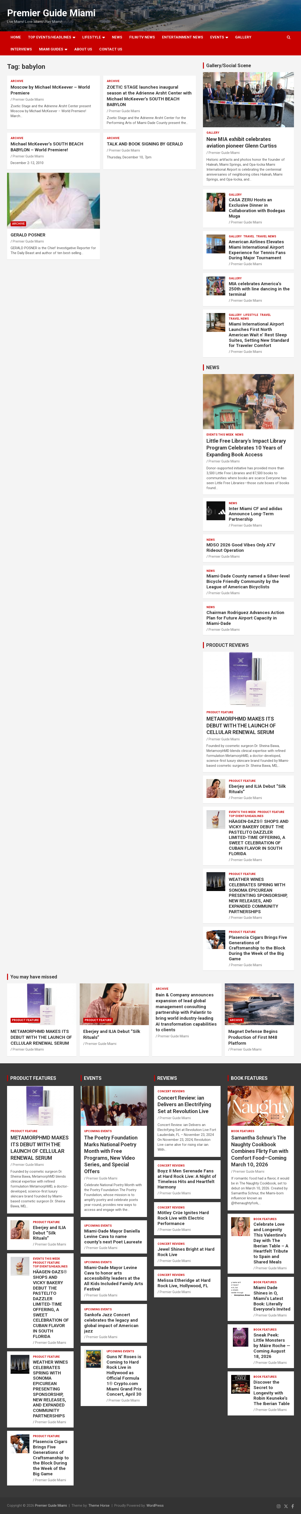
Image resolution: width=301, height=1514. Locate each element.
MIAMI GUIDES (51, 49)
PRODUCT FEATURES (33, 1078)
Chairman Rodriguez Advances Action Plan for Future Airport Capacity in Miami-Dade (245, 618)
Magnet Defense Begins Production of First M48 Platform (252, 1037)
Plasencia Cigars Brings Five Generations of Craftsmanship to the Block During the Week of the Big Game (258, 948)
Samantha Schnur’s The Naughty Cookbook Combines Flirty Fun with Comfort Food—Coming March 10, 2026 (259, 1151)
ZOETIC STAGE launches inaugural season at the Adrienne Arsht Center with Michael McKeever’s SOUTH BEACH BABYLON (149, 95)
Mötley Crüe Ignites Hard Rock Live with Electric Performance (183, 1218)
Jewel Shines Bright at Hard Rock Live (186, 1251)
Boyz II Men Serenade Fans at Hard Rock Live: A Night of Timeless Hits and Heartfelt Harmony (187, 1179)
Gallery (212, 132)
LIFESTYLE (91, 37)
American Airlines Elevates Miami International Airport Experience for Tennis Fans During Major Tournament (257, 249)
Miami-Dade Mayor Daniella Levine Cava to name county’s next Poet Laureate (113, 1236)
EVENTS (217, 37)
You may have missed (33, 977)
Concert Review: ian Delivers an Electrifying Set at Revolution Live (184, 1104)
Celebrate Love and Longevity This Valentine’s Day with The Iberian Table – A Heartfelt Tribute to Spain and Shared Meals (270, 1243)
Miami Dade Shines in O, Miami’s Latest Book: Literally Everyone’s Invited (271, 1298)
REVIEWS (167, 1078)
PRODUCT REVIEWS (227, 645)
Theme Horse (99, 1505)
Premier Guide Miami (51, 13)
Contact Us (110, 49)
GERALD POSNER (28, 235)
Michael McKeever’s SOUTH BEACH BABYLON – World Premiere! (47, 147)
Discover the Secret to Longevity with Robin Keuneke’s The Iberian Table (271, 1392)
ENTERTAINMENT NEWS (182, 37)
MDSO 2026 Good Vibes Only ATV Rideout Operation (240, 547)
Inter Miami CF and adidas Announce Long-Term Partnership (255, 514)
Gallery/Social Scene (228, 65)
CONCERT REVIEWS (171, 1091)
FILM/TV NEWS (142, 37)
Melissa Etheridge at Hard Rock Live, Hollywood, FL (184, 1283)
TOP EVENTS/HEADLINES (49, 37)
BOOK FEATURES (249, 1078)
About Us (83, 49)
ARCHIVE (17, 81)
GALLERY (243, 37)
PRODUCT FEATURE (219, 712)
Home (16, 37)
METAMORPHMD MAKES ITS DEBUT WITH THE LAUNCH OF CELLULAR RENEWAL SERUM (241, 725)
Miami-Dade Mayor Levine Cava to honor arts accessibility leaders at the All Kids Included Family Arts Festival (113, 1278)
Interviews (21, 49)
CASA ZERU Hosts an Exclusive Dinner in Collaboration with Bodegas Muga (257, 208)
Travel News (266, 236)
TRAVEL (248, 236)
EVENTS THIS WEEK (220, 434)
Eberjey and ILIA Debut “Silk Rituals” (257, 789)
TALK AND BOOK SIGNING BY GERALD (145, 144)
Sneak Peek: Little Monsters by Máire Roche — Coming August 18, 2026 (271, 1345)
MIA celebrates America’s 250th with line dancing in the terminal (259, 289)
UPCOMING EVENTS (98, 1131)
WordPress (155, 1505)
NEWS (117, 37)
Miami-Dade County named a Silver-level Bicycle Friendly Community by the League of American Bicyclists (248, 581)
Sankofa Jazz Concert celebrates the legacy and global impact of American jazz (111, 1322)
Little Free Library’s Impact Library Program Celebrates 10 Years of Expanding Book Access (246, 447)
